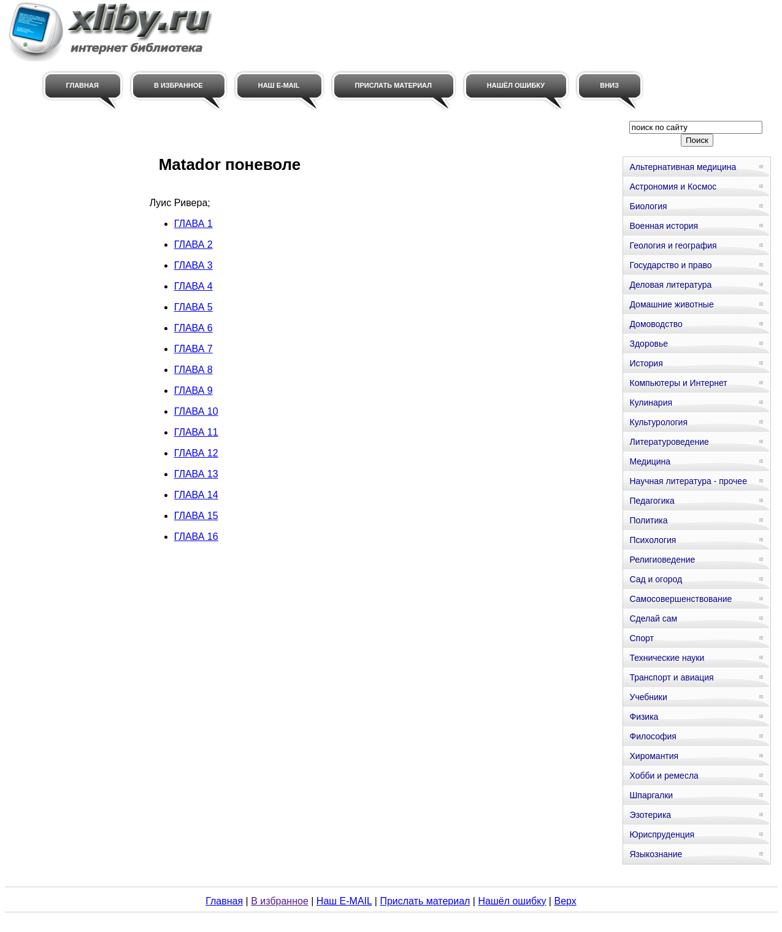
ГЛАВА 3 (193, 265)
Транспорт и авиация (671, 677)
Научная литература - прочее (687, 481)
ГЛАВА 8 (193, 369)
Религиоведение (662, 559)
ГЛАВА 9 (193, 390)
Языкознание (655, 854)
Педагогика (651, 501)
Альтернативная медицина (682, 167)
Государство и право (670, 265)
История (645, 363)
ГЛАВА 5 (193, 307)
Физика (643, 717)
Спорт (641, 638)
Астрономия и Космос (672, 186)
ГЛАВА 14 (196, 495)
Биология (648, 206)
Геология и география (672, 245)
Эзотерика (650, 815)
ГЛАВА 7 (193, 349)
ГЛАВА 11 (196, 432)
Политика (648, 520)
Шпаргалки (651, 795)
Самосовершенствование (680, 599)
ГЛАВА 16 (196, 536)
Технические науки (666, 658)
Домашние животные (671, 304)
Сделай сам (653, 618)
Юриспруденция (661, 834)
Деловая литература (670, 285)
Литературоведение (668, 442)
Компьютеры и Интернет (678, 383)
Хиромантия (653, 756)
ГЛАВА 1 (193, 223)
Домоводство (655, 324)
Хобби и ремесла (663, 775)
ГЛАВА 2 (193, 244)
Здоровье (648, 344)
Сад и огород (655, 579)
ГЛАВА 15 (196, 515)
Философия (652, 736)
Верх (565, 901)
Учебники (648, 697)
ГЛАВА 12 (196, 453)
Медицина (649, 461)
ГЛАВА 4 (193, 286)
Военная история (663, 226)
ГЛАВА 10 (196, 411)
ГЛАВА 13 (196, 474)
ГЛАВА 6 (193, 328)
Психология (652, 540)
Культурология (658, 422)
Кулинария (650, 402)
